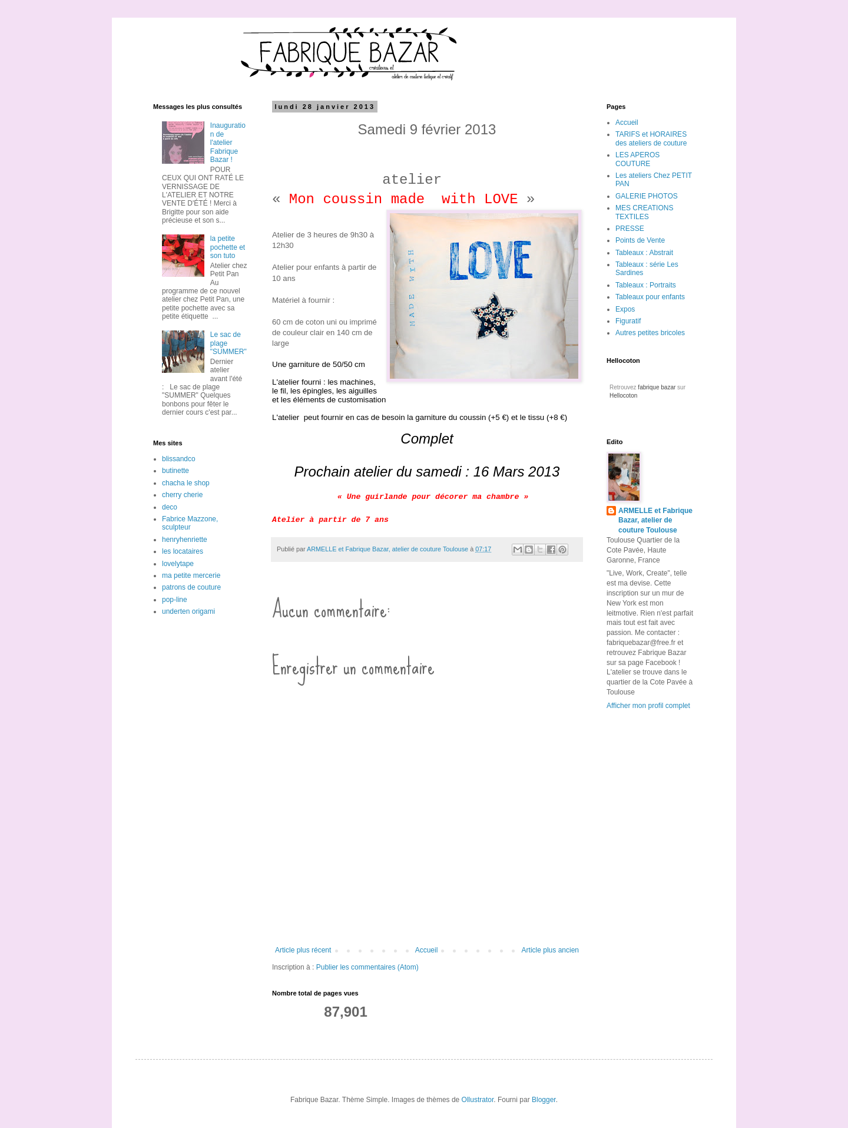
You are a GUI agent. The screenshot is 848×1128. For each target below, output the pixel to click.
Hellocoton (623, 395)
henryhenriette (184, 539)
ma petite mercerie (191, 575)
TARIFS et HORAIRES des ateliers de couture (651, 138)
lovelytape (178, 564)
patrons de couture (191, 587)
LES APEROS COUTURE (637, 159)
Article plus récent (303, 950)
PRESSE (629, 228)
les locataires (182, 551)
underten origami (188, 611)
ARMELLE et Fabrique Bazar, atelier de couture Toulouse (655, 521)
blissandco (179, 459)
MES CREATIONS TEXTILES (644, 212)
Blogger (544, 1100)
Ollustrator (478, 1100)
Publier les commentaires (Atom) (367, 967)
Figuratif (628, 321)
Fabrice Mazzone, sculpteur (190, 523)
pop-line (174, 600)
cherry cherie (182, 495)
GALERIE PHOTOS (646, 196)
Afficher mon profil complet (648, 706)
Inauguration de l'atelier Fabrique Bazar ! (228, 142)
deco (169, 507)
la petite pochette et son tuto (227, 247)
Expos (625, 309)
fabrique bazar (656, 387)
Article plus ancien (550, 950)
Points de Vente (640, 240)
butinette (175, 471)
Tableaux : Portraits (645, 285)
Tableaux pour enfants (650, 297)
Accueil (426, 950)
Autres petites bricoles (650, 333)
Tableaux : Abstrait (644, 253)
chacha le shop (186, 483)
